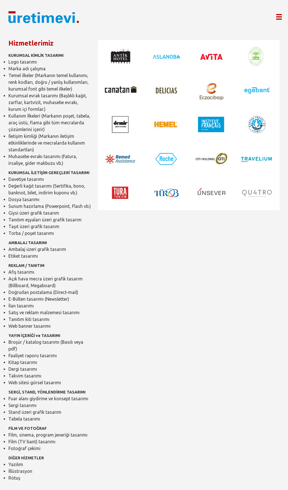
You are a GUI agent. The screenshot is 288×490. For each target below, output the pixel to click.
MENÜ (281, 14)
